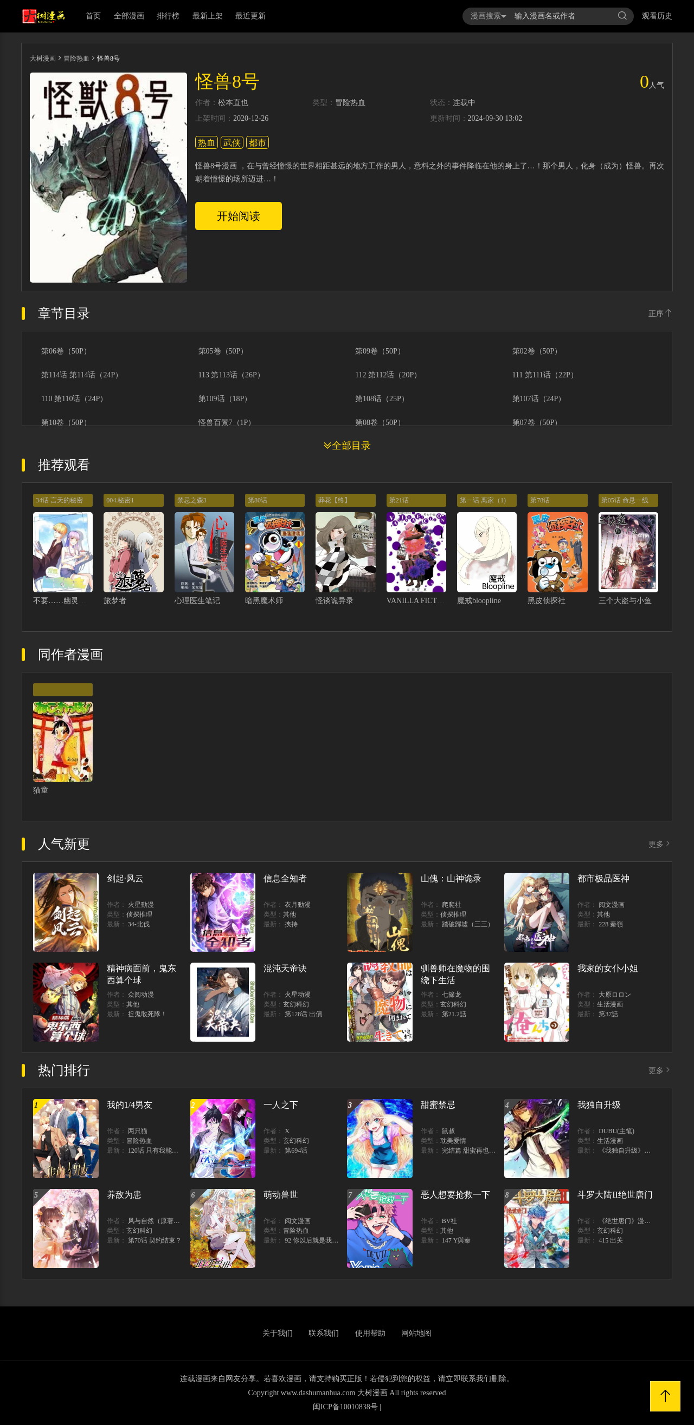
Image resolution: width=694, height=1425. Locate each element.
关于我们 (277, 1333)
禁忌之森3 (192, 500)
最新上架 (207, 16)
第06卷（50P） (66, 351)
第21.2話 (454, 1014)
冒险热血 (76, 58)
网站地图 (416, 1333)
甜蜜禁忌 (438, 1104)
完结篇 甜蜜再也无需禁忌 (478, 1150)
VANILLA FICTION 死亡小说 (435, 601)
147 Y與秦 (456, 1240)
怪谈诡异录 (335, 601)
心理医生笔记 (197, 601)
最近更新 (250, 16)
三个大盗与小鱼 (625, 601)
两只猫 (137, 1131)
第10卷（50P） (66, 423)
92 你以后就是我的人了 (318, 1240)
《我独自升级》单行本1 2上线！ (645, 1150)
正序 (660, 314)
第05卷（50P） (223, 351)
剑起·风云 (125, 878)
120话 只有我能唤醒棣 (159, 1150)
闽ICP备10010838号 (345, 1407)
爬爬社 (451, 904)
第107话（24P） (539, 399)
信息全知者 (285, 878)
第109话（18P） (225, 399)
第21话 (399, 500)
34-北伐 (139, 924)
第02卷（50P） (537, 351)
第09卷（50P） (380, 351)
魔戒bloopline (479, 601)
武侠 (232, 142)
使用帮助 (370, 1333)
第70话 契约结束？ (155, 1240)
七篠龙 (451, 994)
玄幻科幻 (296, 1004)
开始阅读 (238, 216)
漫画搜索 (488, 16)
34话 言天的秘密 (59, 500)
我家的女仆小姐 (607, 968)
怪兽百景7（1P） (227, 423)
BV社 (450, 1221)
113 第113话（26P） (231, 375)
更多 (660, 844)
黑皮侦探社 (547, 601)
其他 (289, 914)
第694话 (296, 1150)
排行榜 (168, 16)
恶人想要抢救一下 (455, 1194)
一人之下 (281, 1104)
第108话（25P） (382, 399)
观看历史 (657, 16)
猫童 (40, 790)
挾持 (291, 924)
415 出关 (611, 1240)
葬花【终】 (334, 500)
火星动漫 (298, 994)
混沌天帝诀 (285, 968)
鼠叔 (448, 1131)
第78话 (540, 500)
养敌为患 (124, 1194)
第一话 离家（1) (483, 500)
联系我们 (324, 1333)
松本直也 (233, 103)
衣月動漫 (298, 904)
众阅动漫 (141, 994)
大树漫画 (43, 58)
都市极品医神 (603, 878)
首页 (93, 16)
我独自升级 (599, 1104)
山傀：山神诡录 (451, 878)
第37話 (608, 1014)
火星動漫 (141, 904)
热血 (206, 142)
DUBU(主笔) (616, 1131)
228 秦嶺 (611, 924)
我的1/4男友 (129, 1104)
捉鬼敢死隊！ (147, 1014)
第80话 (257, 500)
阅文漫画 (612, 904)
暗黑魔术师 (264, 601)
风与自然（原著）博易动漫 (167, 1221)
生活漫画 (610, 1004)
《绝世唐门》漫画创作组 (634, 1221)
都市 (257, 142)
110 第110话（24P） (74, 399)
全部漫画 (129, 16)
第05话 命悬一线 (624, 500)
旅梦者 (115, 601)
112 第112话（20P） (388, 375)
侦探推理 (139, 914)
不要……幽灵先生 (63, 601)
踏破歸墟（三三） (468, 924)
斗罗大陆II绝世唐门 (615, 1194)
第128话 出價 (303, 1014)
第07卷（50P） (537, 423)
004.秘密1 (120, 500)
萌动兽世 (281, 1194)
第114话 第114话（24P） (82, 375)
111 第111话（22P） (545, 375)
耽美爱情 (453, 1141)
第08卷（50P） (380, 423)
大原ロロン (615, 994)
